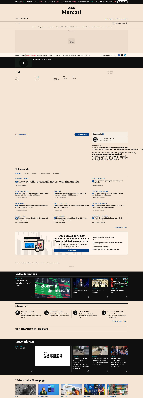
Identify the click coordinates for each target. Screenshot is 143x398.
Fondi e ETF (59, 27)
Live (16, 396)
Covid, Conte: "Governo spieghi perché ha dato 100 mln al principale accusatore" (118, 362)
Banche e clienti (20, 216)
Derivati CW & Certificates (72, 27)
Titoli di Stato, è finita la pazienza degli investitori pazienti (107, 219)
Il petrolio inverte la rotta (42, 59)
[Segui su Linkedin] (119, 23)
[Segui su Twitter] (116, 23)
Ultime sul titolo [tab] (45, 174)
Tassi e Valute (50, 27)
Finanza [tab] (26, 174)
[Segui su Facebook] (113, 23)
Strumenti (108, 27)
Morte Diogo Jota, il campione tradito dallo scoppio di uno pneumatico (100, 361)
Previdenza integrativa (100, 191)
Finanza (75, 288)
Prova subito (71, 250)
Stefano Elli (59, 210)
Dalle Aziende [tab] (57, 174)
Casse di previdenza (98, 178)
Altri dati (122, 2)
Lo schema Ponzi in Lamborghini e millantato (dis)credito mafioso (71, 206)
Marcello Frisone (98, 185)
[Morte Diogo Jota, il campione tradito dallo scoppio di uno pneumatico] (100, 350)
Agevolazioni (111, 396)
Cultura (76, 356)
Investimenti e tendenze (100, 216)
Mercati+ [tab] (18, 174)
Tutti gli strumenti (120, 321)
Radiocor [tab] (34, 174)
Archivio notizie (121, 227)
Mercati (71, 12)
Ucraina (87, 396)
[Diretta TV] (52, 356)
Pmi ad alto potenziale (22, 191)
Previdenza (57, 191)
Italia (113, 356)
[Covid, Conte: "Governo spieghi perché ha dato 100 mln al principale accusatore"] (119, 350)
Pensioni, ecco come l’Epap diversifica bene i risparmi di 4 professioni (71, 219)
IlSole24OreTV (20, 346)
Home (17, 55)
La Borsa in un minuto (98, 291)
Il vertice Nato (43, 396)
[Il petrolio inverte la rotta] (81, 282)
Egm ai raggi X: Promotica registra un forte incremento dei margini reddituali (32, 194)
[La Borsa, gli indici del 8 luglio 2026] (52, 288)
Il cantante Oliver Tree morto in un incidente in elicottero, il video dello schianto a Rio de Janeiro (81, 363)
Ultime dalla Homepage (30, 380)
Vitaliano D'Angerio (61, 197)
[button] (16, 23)
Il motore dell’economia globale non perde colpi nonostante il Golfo (31, 206)
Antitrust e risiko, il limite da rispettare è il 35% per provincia (31, 219)
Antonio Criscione (22, 210)
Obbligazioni (40, 27)
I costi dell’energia (21, 178)
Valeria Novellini (22, 197)
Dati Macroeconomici (97, 27)
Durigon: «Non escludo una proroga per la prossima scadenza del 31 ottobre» (70, 194)
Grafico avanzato (82, 134)
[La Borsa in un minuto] (100, 282)
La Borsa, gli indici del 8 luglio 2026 (23, 283)
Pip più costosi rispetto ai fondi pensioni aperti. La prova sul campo (107, 194)
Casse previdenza (59, 216)
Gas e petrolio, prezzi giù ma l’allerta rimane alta (49, 181)
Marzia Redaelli (22, 185)
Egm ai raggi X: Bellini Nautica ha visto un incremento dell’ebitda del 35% (108, 206)
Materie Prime (85, 27)
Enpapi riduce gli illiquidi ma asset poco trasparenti (107, 182)
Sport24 (95, 356)
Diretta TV (20, 348)
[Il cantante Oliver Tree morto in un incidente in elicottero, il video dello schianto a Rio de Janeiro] (81, 350)
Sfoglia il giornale (110, 19)
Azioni (33, 27)
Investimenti (19, 203)
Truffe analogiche (60, 203)
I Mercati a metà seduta (117, 291)
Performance (22, 134)
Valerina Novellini (99, 210)
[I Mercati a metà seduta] (119, 282)
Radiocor (18, 278)
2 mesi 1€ (122, 19)
